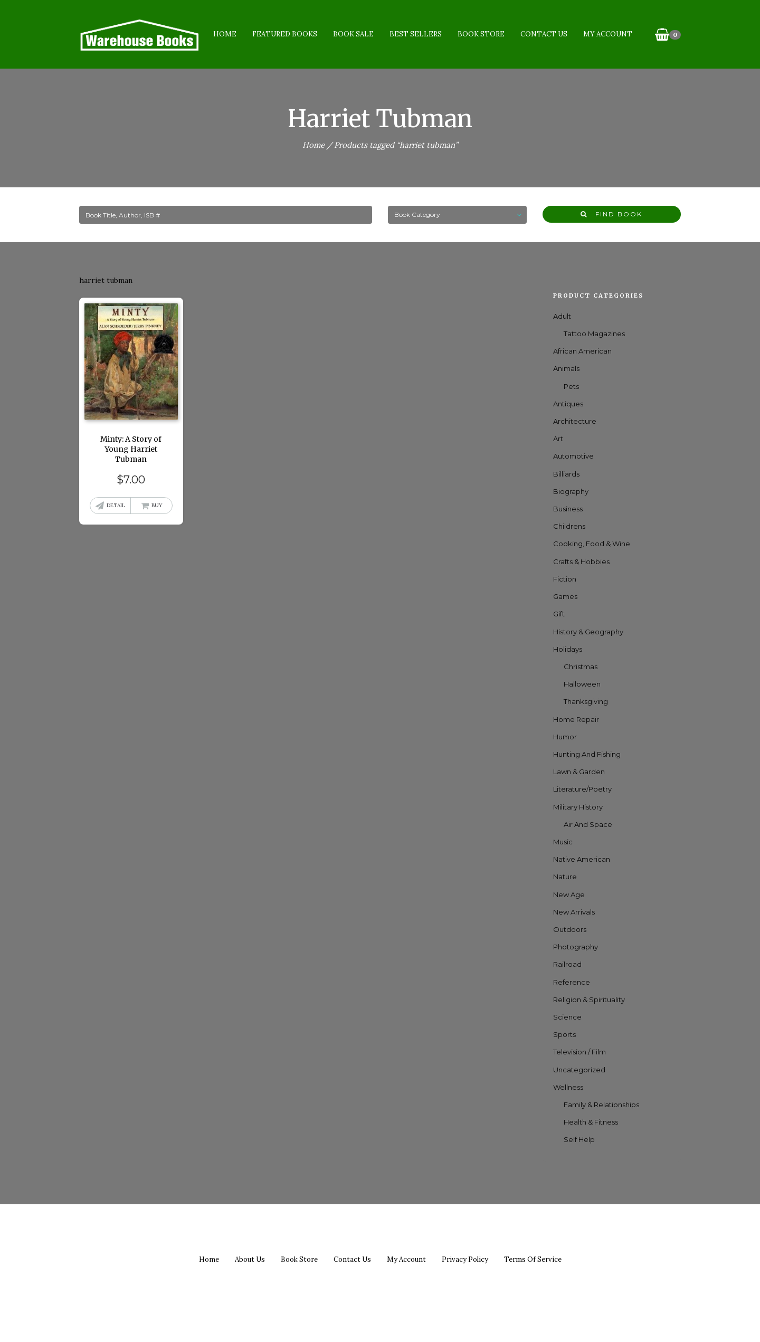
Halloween (582, 684)
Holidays (567, 649)
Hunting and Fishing (587, 754)
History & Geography (588, 631)
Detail (116, 505)
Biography (570, 491)
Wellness (568, 1087)
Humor (565, 736)
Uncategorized (579, 1069)
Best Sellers (415, 34)
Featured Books (284, 34)
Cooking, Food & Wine (591, 543)
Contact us (352, 1259)
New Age (569, 894)
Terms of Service (533, 1259)
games (565, 596)
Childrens (569, 526)
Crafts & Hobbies (581, 561)
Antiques (568, 403)
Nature (565, 876)
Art (558, 438)
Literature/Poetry (582, 789)
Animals (566, 368)
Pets (571, 386)
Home (224, 34)
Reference (571, 982)
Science (567, 1017)
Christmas (580, 666)
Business (568, 509)
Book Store (480, 34)
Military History (578, 807)
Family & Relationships (601, 1104)
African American (582, 351)
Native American (581, 859)
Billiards (566, 474)
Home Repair (576, 719)
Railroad (567, 964)
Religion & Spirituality (589, 999)
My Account (607, 34)
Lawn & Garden (579, 771)
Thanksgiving (586, 701)
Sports (564, 1034)
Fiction (564, 579)
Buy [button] (157, 505)
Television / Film (579, 1052)
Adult (562, 316)
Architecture (574, 421)
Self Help (579, 1139)
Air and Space (588, 824)
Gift (559, 614)
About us (250, 1259)
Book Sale (352, 34)
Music (563, 841)
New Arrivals (574, 912)
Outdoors (569, 929)
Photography (575, 947)
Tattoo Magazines (594, 333)
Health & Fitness (591, 1122)
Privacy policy (465, 1259)
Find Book (611, 214)
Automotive (573, 456)
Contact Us (543, 34)
